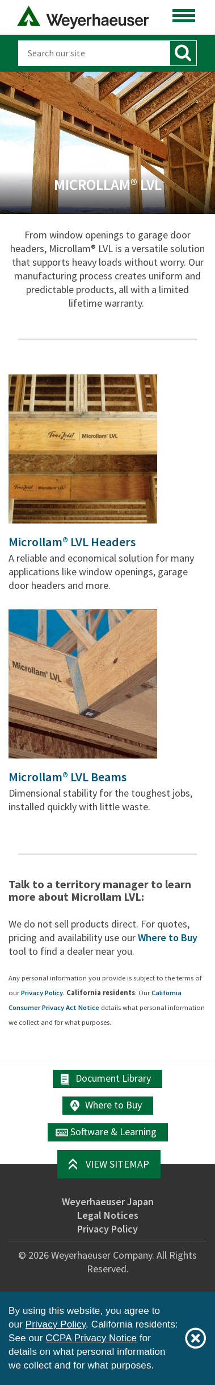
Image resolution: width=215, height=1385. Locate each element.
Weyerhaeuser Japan (108, 1201)
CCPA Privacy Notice (91, 1338)
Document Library (113, 1078)
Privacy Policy (42, 992)
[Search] (94, 53)
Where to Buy (167, 937)
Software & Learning (113, 1131)
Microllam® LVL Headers (72, 542)
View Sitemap (117, 1163)
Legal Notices (107, 1215)
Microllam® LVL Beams (68, 777)
